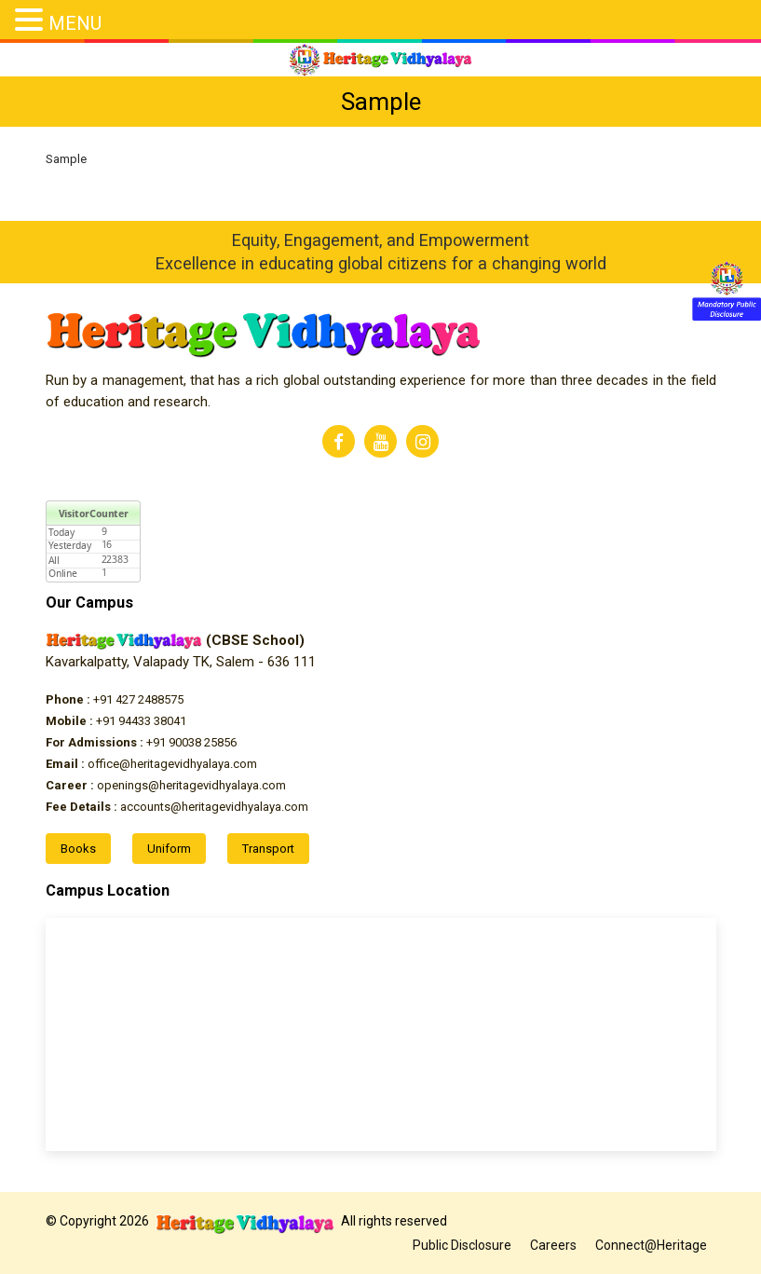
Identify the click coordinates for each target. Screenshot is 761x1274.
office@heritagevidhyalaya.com (151, 764)
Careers (553, 1245)
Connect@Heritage (651, 1245)
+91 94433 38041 (116, 721)
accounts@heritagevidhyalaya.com (177, 807)
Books (78, 849)
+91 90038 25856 (141, 742)
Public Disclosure (462, 1245)
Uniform (169, 849)
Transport (268, 849)
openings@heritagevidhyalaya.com (166, 785)
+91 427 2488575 (114, 699)
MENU (75, 23)
